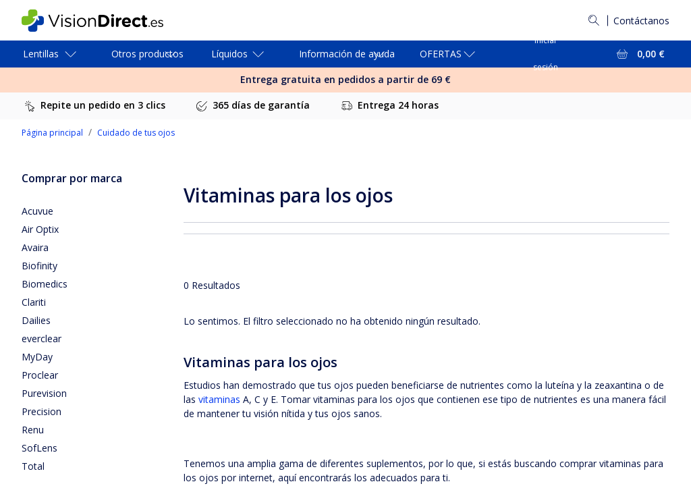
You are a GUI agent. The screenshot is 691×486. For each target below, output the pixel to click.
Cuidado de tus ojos (136, 132)
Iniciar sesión (545, 53)
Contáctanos (641, 20)
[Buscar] (594, 20)
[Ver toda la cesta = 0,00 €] (639, 54)
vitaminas (219, 399)
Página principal (52, 132)
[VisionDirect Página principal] (102, 20)
